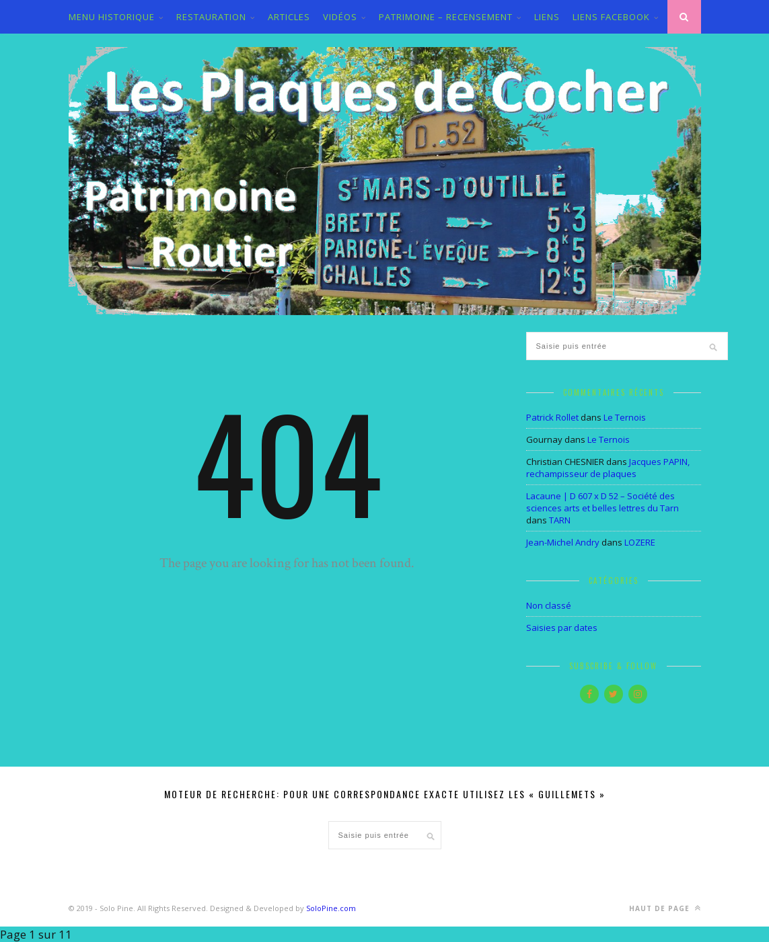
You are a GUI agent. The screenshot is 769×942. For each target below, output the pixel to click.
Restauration (211, 17)
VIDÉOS (340, 17)
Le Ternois (624, 417)
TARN (560, 520)
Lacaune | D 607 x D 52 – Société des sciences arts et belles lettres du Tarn (602, 502)
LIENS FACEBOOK (611, 17)
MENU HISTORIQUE (112, 17)
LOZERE (639, 542)
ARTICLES (289, 17)
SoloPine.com (331, 908)
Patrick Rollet (552, 417)
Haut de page (665, 908)
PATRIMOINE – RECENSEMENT (446, 17)
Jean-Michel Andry (562, 542)
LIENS (547, 17)
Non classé (548, 605)
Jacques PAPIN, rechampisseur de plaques (608, 468)
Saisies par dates (561, 628)
